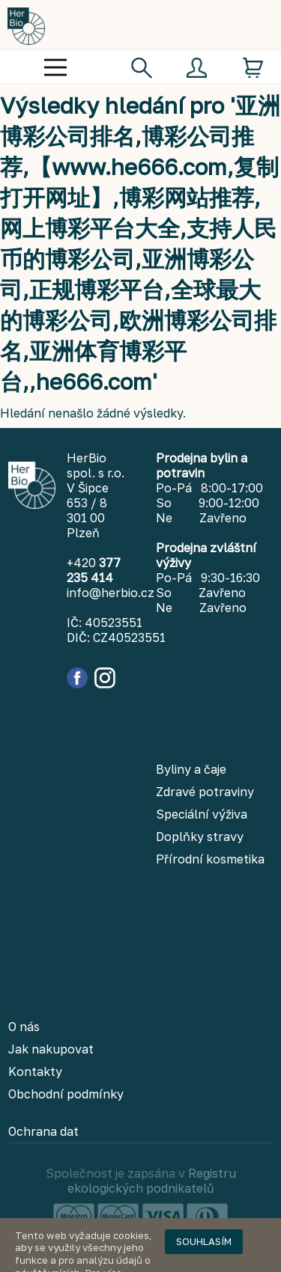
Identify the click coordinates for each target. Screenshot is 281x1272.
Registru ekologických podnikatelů (151, 1181)
